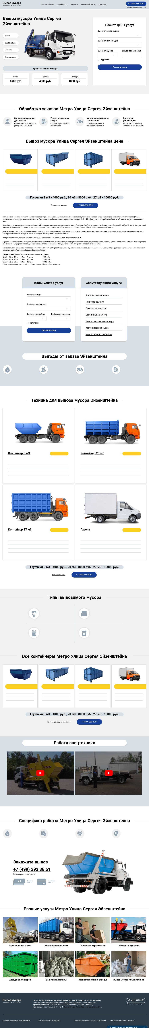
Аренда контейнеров (20, 979)
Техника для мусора (59, 205)
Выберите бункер (105, 51)
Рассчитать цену (120, 67)
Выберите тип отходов (108, 41)
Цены (7, 36)
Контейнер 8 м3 (19, 453)
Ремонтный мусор (88, 4)
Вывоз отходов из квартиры (100, 321)
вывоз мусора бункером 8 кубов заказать (16, 1020)
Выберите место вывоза (108, 31)
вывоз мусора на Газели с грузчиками (122, 1020)
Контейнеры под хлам (56, 945)
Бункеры (102, 4)
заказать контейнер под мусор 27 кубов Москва (90, 1020)
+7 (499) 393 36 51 (136, 4)
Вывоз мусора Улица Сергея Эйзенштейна (81, 1007)
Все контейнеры (47, 4)
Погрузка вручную (95, 302)
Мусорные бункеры (129, 945)
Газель (85, 529)
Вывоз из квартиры (56, 979)
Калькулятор (10, 43)
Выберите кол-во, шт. (131, 51)
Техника (8, 50)
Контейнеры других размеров (58, 722)
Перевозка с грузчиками (92, 945)
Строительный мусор (96, 315)
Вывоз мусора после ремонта (128, 979)
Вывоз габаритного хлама (99, 334)
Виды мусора (10, 57)
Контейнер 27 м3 (20, 529)
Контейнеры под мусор (97, 328)
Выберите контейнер (36, 314)
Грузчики (74, 4)
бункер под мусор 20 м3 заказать (49, 1020)
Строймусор (62, 4)
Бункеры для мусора (96, 308)
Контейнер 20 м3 (92, 453)
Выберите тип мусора (36, 304)
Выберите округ (34, 294)
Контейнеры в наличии (97, 295)
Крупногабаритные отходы (93, 979)
